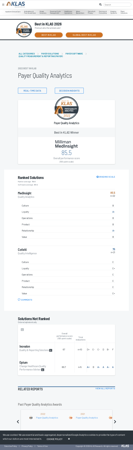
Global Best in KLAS (84, 35)
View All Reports (105, 388)
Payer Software (74, 53)
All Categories (27, 53)
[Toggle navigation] (3, 4)
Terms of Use (42, 446)
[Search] (117, 5)
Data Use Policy (10, 446)
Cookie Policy (55, 439)
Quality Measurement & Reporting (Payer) (41, 56)
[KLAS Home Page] (15, 5)
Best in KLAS (49, 35)
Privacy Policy (27, 446)
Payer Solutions (50, 53)
